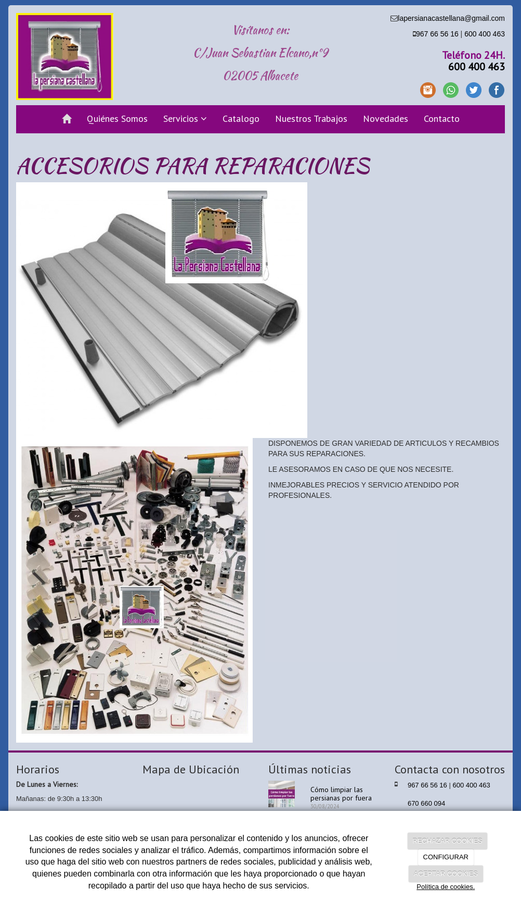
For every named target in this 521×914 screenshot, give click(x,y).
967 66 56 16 (437, 34)
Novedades (385, 118)
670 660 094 (426, 803)
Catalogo (241, 118)
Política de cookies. (445, 887)
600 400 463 (484, 34)
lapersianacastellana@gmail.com (451, 18)
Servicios (185, 118)
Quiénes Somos (117, 118)
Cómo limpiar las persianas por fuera (341, 793)
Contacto (442, 118)
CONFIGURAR (445, 857)
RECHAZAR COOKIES (447, 841)
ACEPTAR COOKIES (446, 874)
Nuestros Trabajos (311, 118)
